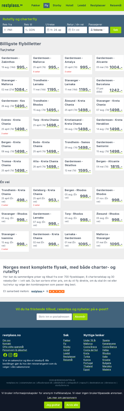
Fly (46, 5)
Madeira (107, 369)
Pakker (35, 5)
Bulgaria (107, 363)
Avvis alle (72, 404)
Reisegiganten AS (66, 380)
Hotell (69, 5)
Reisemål (115, 5)
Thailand (88, 366)
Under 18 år (89, 340)
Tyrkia (86, 356)
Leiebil (82, 5)
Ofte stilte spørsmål (13, 347)
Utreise (50, 24)
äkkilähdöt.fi (59, 383)
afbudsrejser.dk (44, 383)
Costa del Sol (90, 350)
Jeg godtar (53, 404)
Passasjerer (95, 24)
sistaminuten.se (27, 383)
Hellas (106, 350)
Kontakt (7, 343)
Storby (57, 5)
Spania (106, 340)
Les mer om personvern (62, 397)
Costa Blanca (110, 347)
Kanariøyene (109, 343)
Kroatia (106, 360)
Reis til (28, 24)
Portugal (88, 363)
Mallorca (88, 343)
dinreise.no (110, 383)
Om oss (6, 340)
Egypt (86, 369)
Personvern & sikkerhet (15, 350)
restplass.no (12, 383)
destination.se (96, 383)
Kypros (87, 360)
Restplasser (98, 5)
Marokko (107, 366)
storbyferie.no (62, 385)
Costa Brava (90, 347)
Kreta (86, 353)
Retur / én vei (75, 24)
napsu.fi (84, 383)
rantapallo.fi (72, 383)
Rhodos (107, 353)
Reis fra (7, 24)
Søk (115, 29)
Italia (105, 356)
